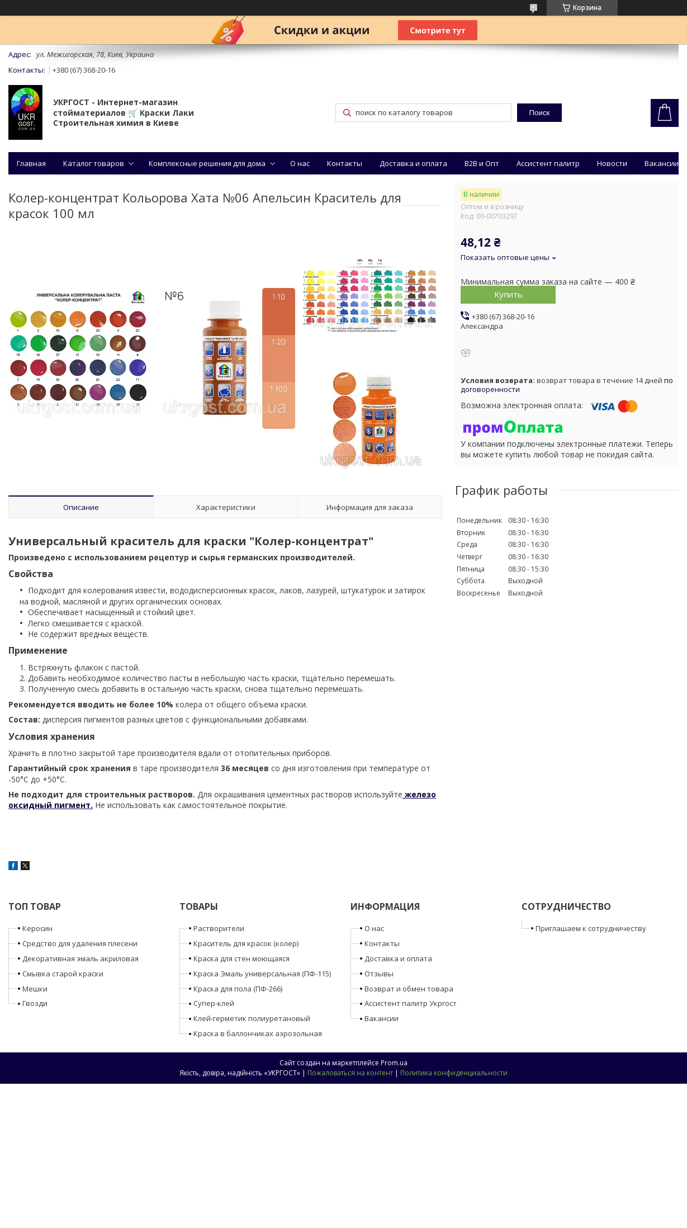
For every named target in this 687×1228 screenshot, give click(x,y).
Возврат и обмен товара (408, 989)
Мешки (35, 989)
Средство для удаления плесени (80, 943)
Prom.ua (394, 1063)
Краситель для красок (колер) (246, 943)
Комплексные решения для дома (207, 163)
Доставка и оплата (413, 163)
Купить (508, 294)
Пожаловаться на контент (350, 1073)
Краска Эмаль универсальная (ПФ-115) (262, 974)
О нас (300, 163)
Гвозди (35, 1003)
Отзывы (379, 974)
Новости (612, 163)
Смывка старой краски (62, 974)
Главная (31, 163)
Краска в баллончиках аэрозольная (257, 1033)
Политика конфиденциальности (454, 1073)
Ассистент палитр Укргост (410, 1003)
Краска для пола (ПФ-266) (237, 989)
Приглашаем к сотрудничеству (591, 928)
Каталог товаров (93, 163)
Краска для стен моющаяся (241, 958)
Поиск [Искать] (539, 112)
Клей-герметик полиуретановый (251, 1018)
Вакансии (662, 163)
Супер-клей (213, 1003)
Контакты (344, 163)
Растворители (218, 928)
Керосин (37, 928)
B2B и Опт (482, 163)
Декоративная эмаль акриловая (80, 958)
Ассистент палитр (548, 163)
